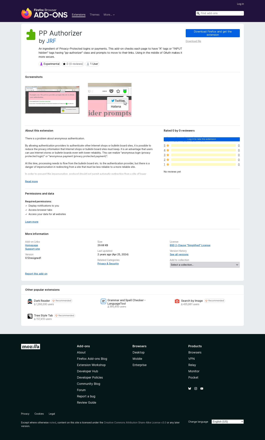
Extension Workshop (91, 365)
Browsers (194, 352)
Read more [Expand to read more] (31, 181)
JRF (51, 41)
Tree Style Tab (43, 315)
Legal (52, 413)
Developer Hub (87, 371)
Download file (193, 41)
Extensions (79, 14)
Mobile (137, 358)
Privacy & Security (108, 263)
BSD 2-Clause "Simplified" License (190, 245)
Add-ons (83, 346)
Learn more (31, 221)
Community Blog (88, 383)
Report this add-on (36, 273)
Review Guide (86, 402)
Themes (95, 14)
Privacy (25, 413)
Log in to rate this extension (202, 139)
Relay (192, 365)
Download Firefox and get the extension (213, 33)
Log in (240, 3)
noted (52, 422)
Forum (81, 390)
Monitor (193, 371)
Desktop (138, 352)
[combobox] (220, 13)
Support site (32, 248)
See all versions (179, 254)
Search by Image (192, 300)
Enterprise (139, 365)
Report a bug (86, 396)
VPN (191, 358)
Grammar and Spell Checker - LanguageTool (126, 302)
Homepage (31, 245)
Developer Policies (90, 377)
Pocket (193, 377)
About (81, 352)
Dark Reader (42, 300)
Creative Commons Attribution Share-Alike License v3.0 (135, 422)
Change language (198, 421)
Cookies (39, 413)
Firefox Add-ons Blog (92, 358)
